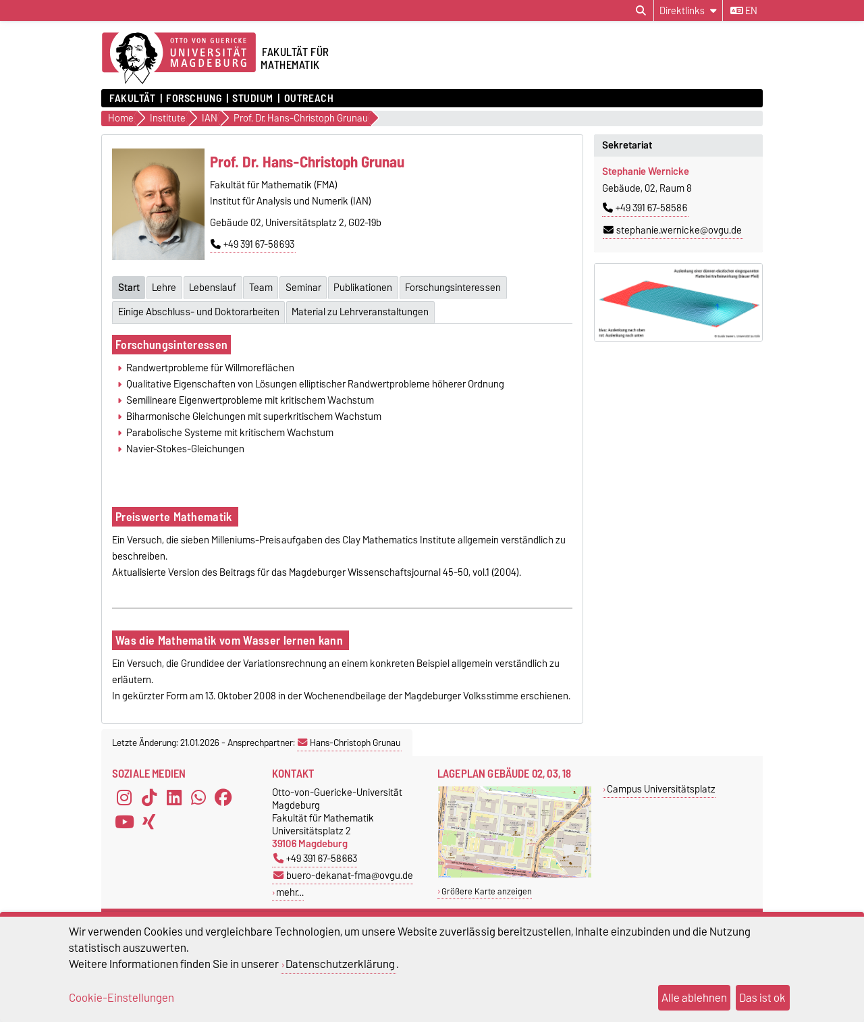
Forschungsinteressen (171, 341)
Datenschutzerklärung (340, 963)
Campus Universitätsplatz (661, 785)
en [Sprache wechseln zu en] (743, 11)
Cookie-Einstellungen (121, 997)
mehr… (290, 888)
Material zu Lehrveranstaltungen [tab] (362, 308)
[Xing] (149, 819)
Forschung (193, 98)
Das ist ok (762, 997)
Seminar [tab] (310, 285)
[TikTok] (149, 794)
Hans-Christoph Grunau (349, 739)
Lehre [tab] (166, 285)
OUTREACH (308, 98)
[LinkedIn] (174, 794)
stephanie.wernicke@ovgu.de (672, 230)
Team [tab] (266, 285)
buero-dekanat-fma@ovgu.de (343, 871)
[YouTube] (124, 819)
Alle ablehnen (694, 997)
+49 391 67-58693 (252, 244)
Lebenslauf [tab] (216, 285)
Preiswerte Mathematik (175, 513)
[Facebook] (223, 794)
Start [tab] (129, 285)
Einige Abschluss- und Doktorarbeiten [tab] (198, 308)
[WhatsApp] (198, 794)
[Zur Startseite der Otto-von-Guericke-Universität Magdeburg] (178, 59)
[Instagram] (124, 794)
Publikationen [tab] (371, 285)
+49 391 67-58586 (645, 208)
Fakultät (132, 98)
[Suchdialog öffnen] (640, 11)
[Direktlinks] (688, 10)
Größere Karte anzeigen (486, 887)
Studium (252, 98)
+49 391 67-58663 (315, 854)
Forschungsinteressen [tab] (464, 285)
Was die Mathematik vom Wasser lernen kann (230, 637)
